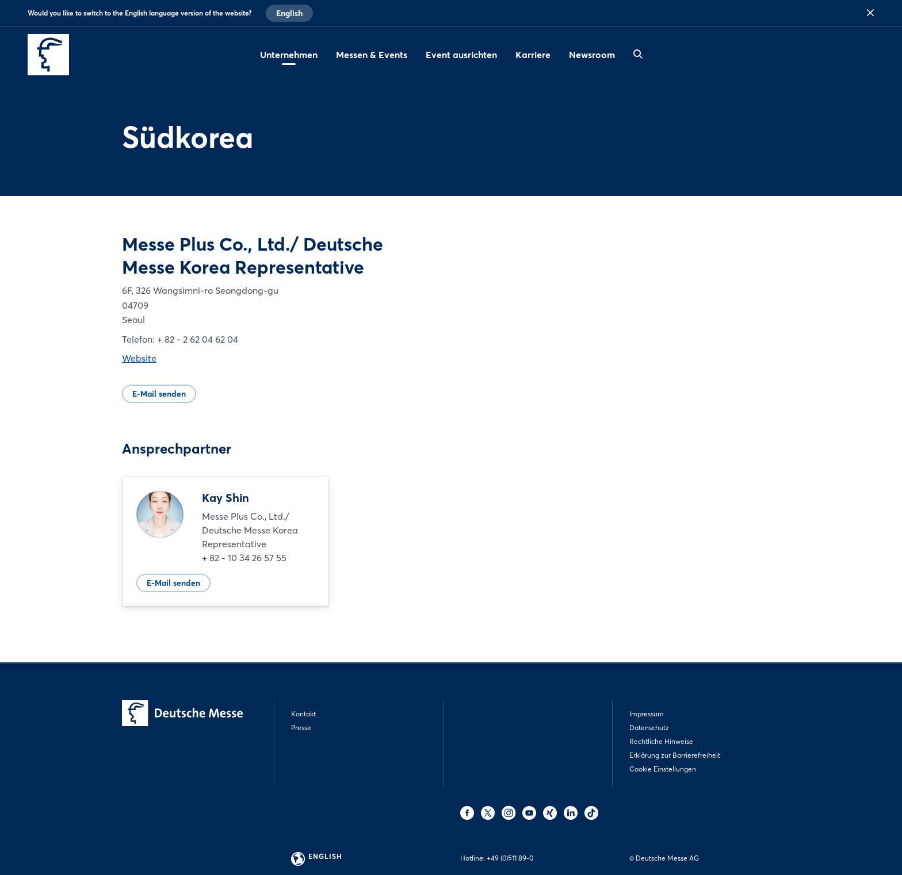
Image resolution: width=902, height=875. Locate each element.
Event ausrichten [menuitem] (461, 54)
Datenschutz (649, 727)
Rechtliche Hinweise (661, 741)
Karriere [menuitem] (533, 54)
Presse (301, 727)
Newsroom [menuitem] (592, 54)
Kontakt (303, 713)
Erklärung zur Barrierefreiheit (674, 755)
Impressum (646, 713)
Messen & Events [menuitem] (371, 54)
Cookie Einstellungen (662, 769)
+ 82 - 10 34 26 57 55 (244, 557)
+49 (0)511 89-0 (510, 858)
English (289, 13)
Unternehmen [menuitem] (289, 54)
